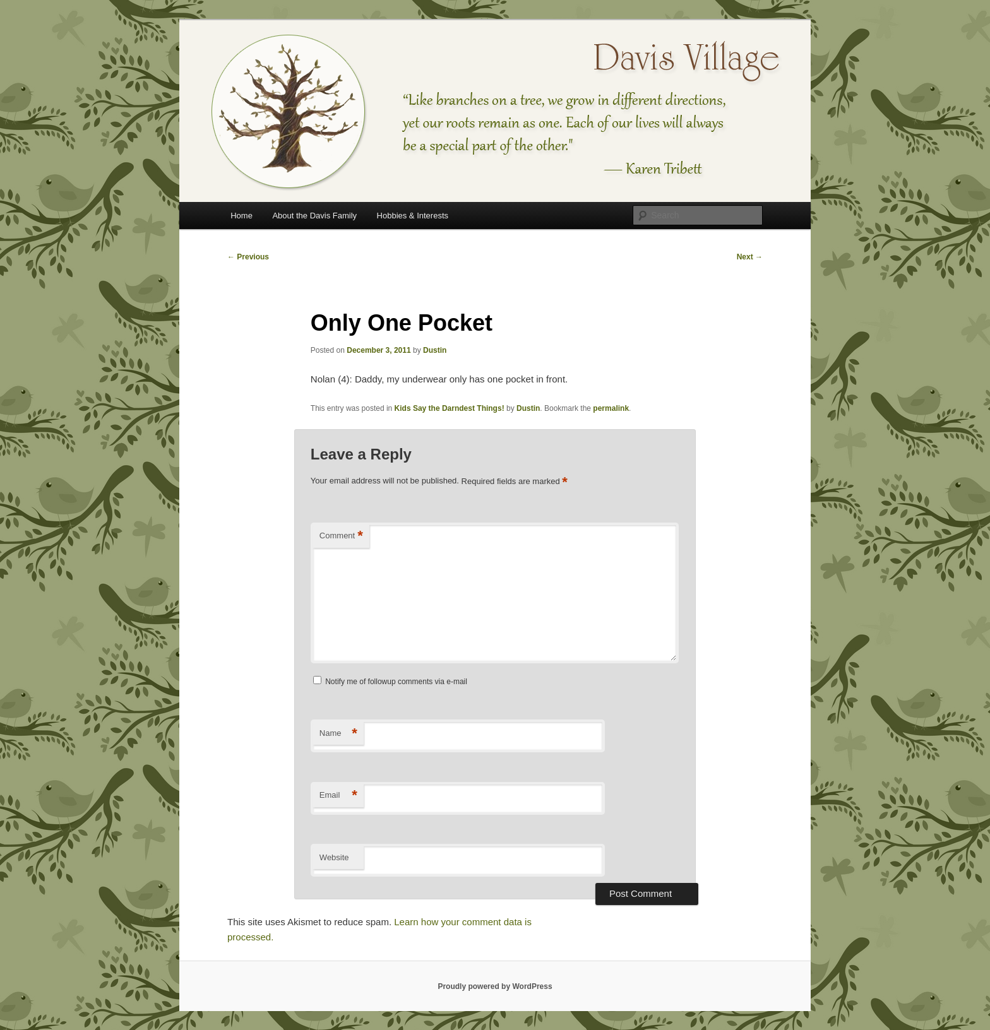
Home (241, 215)
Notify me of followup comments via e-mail (396, 681)
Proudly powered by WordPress (495, 986)
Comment (341, 536)
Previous (248, 256)
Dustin (434, 350)
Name (338, 734)
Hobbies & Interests (412, 215)
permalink (611, 408)
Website (334, 857)
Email (338, 795)
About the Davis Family (314, 215)
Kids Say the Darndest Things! (449, 408)
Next (750, 256)
